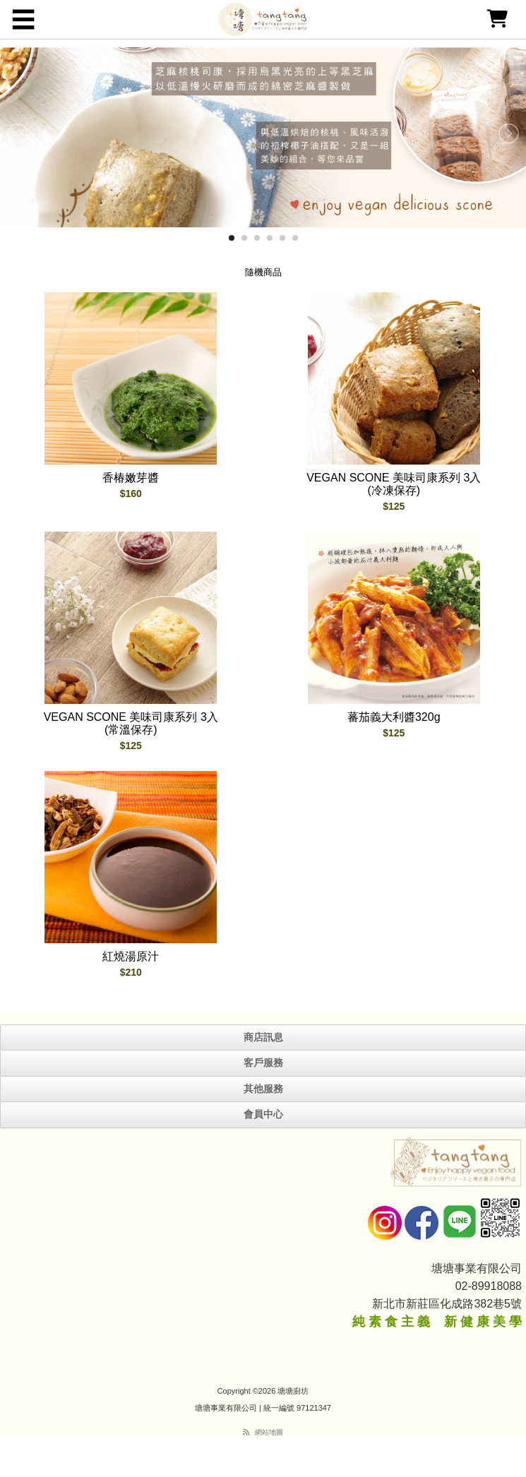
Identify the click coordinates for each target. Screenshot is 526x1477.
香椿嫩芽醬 (130, 478)
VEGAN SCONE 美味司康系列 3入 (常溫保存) (131, 723)
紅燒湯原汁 (130, 956)
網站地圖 (269, 1432)
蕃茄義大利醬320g (394, 717)
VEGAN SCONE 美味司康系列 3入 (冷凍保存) (393, 484)
